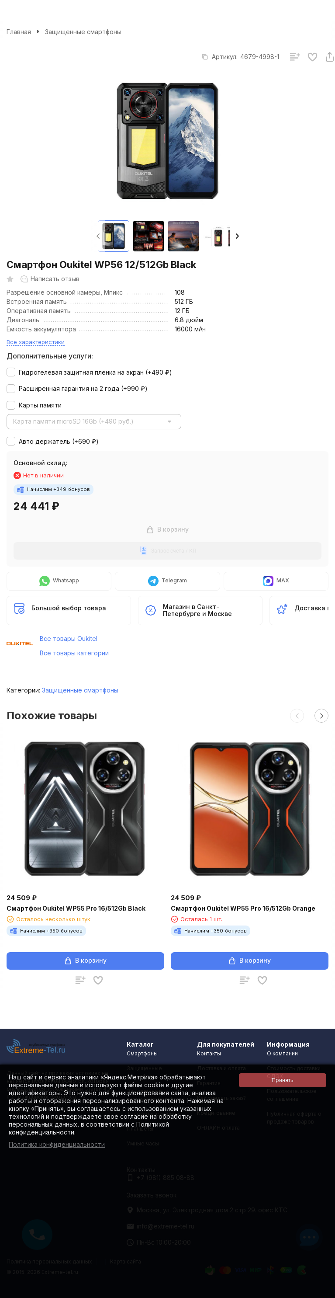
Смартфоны (142, 1053)
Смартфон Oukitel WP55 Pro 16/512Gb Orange (243, 908)
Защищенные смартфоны (83, 31)
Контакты (209, 1053)
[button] (237, 236)
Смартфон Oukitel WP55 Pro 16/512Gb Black (76, 908)
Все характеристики (36, 341)
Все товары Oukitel (68, 638)
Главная (19, 31)
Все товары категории (74, 653)
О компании (282, 1053)
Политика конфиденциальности (57, 1144)
